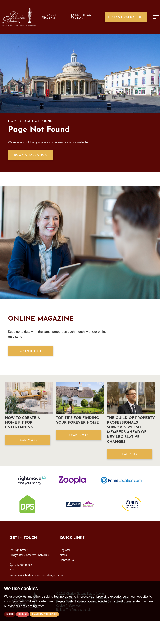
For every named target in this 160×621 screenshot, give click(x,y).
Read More (28, 440)
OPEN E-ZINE (31, 350)
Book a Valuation (31, 155)
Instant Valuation (125, 17)
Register (65, 550)
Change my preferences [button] (44, 614)
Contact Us (67, 560)
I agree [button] (10, 614)
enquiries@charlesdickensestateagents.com (37, 573)
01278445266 (21, 565)
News (63, 555)
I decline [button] (22, 614)
